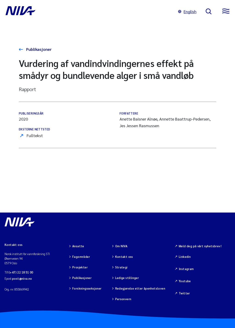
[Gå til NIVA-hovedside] (87, 11)
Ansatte (78, 246)
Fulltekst (35, 135)
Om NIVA (121, 246)
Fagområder (81, 257)
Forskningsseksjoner (86, 288)
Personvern (123, 299)
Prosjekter (80, 267)
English (187, 11)
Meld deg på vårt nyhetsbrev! (200, 246)
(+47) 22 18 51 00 (21, 272)
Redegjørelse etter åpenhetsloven (140, 288)
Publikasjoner (38, 49)
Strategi (121, 267)
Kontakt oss (124, 257)
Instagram (186, 269)
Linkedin (185, 257)
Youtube (185, 281)
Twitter (184, 293)
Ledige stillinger (127, 278)
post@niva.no (22, 278)
